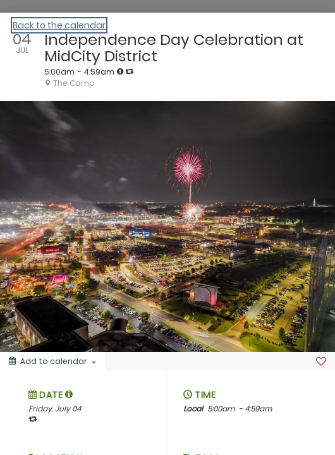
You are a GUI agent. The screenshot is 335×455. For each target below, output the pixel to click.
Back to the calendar (59, 25)
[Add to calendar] (52, 361)
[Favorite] (321, 361)
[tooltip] (120, 71)
